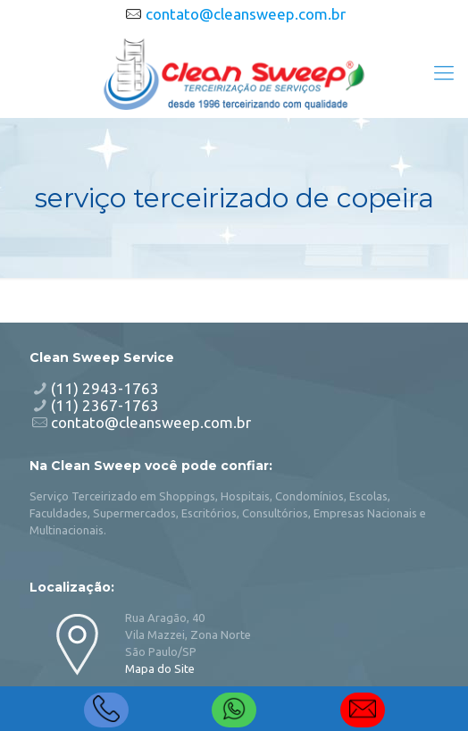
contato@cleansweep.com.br (246, 13)
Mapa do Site (160, 668)
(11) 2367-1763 (105, 405)
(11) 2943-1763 (105, 388)
